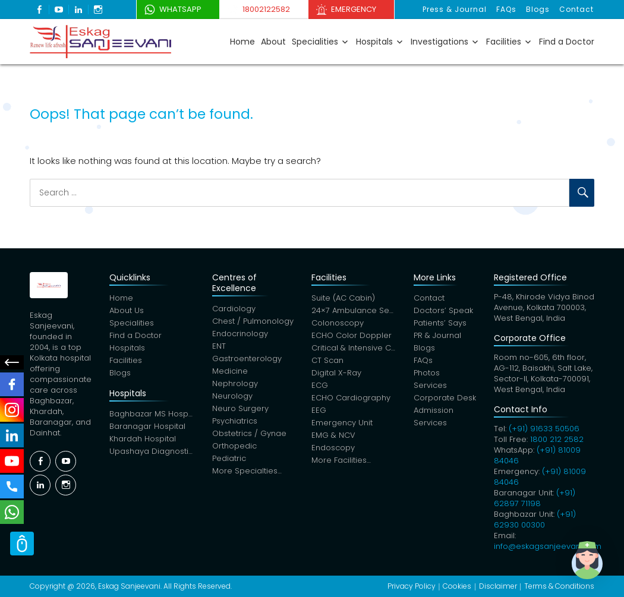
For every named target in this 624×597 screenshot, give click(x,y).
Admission (433, 410)
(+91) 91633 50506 (544, 428)
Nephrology (235, 383)
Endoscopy (333, 447)
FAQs (506, 9)
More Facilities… (341, 460)
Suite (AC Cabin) (343, 298)
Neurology (232, 396)
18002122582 (266, 9)
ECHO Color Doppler (351, 335)
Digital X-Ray (336, 372)
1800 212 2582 (557, 439)
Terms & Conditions (559, 586)
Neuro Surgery (240, 408)
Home (242, 42)
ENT (219, 346)
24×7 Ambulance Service (353, 310)
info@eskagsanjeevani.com (547, 546)
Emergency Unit (342, 422)
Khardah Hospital (142, 438)
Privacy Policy (411, 586)
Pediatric (229, 458)
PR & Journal (437, 335)
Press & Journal (455, 9)
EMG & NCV (333, 435)
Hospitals (374, 42)
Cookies (457, 586)
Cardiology (234, 308)
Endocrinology (240, 333)
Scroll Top (22, 543)
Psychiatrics (234, 421)
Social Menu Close (12, 362)
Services (430, 385)
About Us (126, 310)
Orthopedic (234, 445)
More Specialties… (247, 470)
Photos (427, 372)
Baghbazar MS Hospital (151, 413)
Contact (576, 9)
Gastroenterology (247, 358)
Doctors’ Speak (443, 310)
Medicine (230, 371)
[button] (587, 560)
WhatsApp (180, 9)
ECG (319, 385)
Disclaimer (498, 586)
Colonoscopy (337, 322)
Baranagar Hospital (147, 426)
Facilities (503, 42)
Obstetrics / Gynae (249, 433)
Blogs (538, 9)
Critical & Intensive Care (353, 347)
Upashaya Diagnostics (151, 451)
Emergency (353, 9)
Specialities (315, 42)
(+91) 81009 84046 (537, 455)
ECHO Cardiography (350, 397)
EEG (318, 410)
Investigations (439, 42)
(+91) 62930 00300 (535, 519)
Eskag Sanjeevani (129, 586)
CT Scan (327, 360)
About (273, 42)
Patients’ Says (440, 322)
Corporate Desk (445, 397)
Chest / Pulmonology (253, 321)
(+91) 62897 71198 (534, 498)
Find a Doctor (566, 42)
